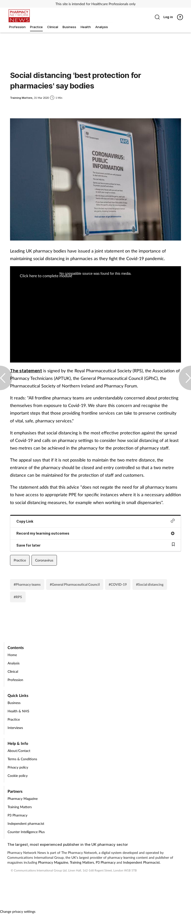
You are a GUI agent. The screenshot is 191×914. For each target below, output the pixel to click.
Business (14, 703)
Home (12, 655)
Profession (15, 680)
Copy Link (95, 521)
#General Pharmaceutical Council (75, 584)
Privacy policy (18, 767)
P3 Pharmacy (17, 815)
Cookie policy (18, 775)
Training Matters (20, 807)
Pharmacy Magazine (23, 798)
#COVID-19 (118, 584)
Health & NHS (18, 711)
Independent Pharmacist (141, 862)
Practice (20, 560)
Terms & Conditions (22, 759)
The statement (26, 370)
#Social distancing (149, 584)
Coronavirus (44, 560)
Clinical (13, 671)
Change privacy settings (17, 911)
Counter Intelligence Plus (26, 832)
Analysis (14, 663)
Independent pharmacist (26, 823)
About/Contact (19, 751)
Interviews (15, 728)
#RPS (18, 597)
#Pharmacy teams (27, 584)
